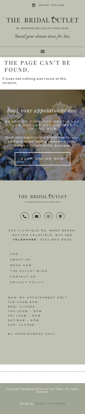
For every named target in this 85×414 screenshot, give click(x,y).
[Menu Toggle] (42, 51)
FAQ (14, 253)
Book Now (21, 265)
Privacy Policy (27, 282)
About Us (20, 259)
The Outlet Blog (29, 270)
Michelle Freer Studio (50, 403)
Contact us (23, 276)
